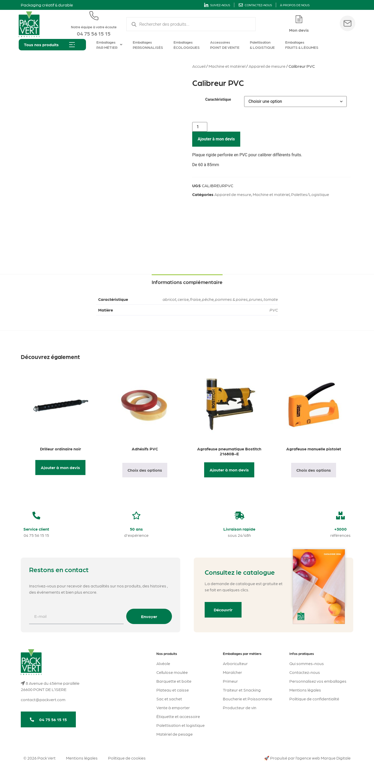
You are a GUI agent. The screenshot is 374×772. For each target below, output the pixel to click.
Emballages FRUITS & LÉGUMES (301, 44)
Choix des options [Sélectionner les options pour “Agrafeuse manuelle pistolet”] (313, 470)
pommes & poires (231, 299)
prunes (255, 299)
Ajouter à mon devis (216, 139)
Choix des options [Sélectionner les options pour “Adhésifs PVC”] (145, 470)
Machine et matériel (227, 66)
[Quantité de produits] (199, 127)
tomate (271, 299)
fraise (195, 299)
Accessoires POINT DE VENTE (224, 44)
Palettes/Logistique (310, 194)
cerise (183, 299)
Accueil (198, 66)
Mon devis (299, 30)
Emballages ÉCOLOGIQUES (186, 44)
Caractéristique (218, 99)
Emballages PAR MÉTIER (109, 44)
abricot (169, 299)
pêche (208, 299)
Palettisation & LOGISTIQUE (262, 44)
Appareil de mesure (267, 66)
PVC (274, 309)
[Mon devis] (299, 19)
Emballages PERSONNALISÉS (148, 44)
